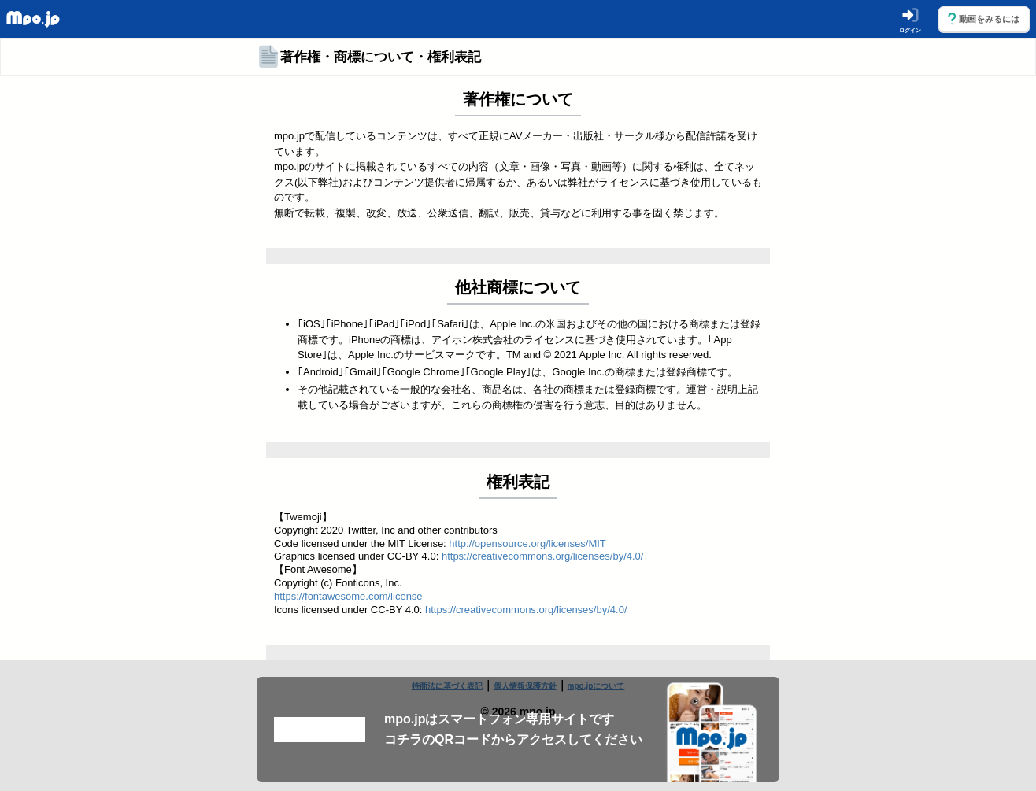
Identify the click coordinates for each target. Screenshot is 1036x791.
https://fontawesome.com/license (348, 596)
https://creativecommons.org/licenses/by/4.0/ (543, 556)
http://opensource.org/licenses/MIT (527, 543)
